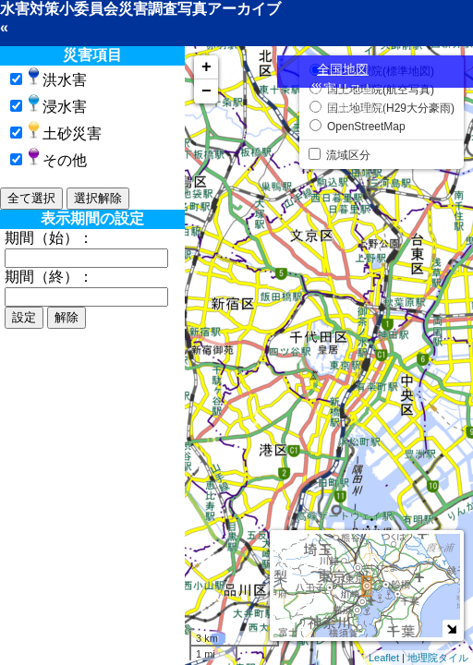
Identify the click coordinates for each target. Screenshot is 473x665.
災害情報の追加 (342, 108)
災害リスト (342, 88)
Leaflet (384, 657)
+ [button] (206, 67)
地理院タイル (437, 657)
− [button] (206, 91)
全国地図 (343, 69)
